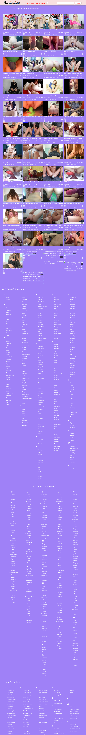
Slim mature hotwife (59, 708)
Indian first (41, 688)
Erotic (23, 371)
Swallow (72, 327)
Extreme (24, 380)
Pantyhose (57, 350)
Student (72, 323)
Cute (67, 77)
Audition (8, 288)
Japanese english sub (44, 698)
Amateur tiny (10, 659)
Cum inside (26, 677)
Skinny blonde (57, 703)
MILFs (56, 270)
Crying (24, 302)
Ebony (24, 364)
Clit (23, 277)
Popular (38, 3)
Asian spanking (11, 697)
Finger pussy (26, 731)
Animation (8, 270)
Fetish (57, 77)
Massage (56, 254)
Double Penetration (27, 354)
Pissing (56, 368)
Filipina (40, 270)
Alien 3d (9, 650)
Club (23, 282)
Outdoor (56, 335)
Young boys (73, 679)
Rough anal (57, 686)
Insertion (40, 384)
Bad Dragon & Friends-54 (50, 51)
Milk (55, 273)
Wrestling (72, 417)
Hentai (40, 353)
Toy (76, 99)
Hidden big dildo (43, 659)
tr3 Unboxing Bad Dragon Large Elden (73, 29)
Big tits (8, 321)
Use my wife (73, 650)
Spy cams (56, 726)
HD (39, 350)
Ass (12, 99)
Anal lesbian (10, 661)
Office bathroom (58, 658)
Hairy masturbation (43, 657)
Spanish (72, 300)
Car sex (24, 257)
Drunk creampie (27, 710)
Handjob (40, 346)
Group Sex (41, 333)
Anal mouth (10, 675)
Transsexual (73, 367)
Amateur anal (10, 652)
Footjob (40, 284)
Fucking (53, 186)
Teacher (72, 342)
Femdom (40, 264)
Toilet (71, 358)
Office (55, 323)
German (40, 310)
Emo (23, 369)
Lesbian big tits (42, 719)
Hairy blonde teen (43, 645)
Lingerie (56, 229)
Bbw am (9, 717)
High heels (41, 663)
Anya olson (10, 682)
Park (55, 352)
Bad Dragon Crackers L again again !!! (32, 116)
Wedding (72, 408)
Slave (71, 284)
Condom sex (25, 291)
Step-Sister (73, 277)
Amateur (6, 34)
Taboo (71, 338)
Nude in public (57, 650)
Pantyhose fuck (58, 664)
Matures (36, 121)
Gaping (8, 77)
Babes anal (10, 713)
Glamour (40, 317)
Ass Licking (9, 285)
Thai (71, 349)
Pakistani (56, 345)
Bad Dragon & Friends (28, 73)
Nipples (56, 306)
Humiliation (41, 371)
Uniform (72, 380)
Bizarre (8, 328)
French (40, 289)
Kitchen (40, 407)
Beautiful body (11, 726)
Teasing (72, 344)
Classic (24, 275)
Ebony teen (26, 719)
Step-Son (72, 298)
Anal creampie (11, 668)
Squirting (72, 314)
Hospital (40, 364)
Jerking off (41, 703)
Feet (39, 259)
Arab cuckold (10, 684)
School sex (57, 696)
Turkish (72, 369)
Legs (39, 427)
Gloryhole (40, 322)
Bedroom (8, 314)
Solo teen (56, 724)
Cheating (24, 270)
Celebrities (25, 266)
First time (40, 275)
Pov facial (56, 675)
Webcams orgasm (74, 671)
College (72, 229)
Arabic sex (10, 691)
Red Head (34, 99)
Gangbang (41, 304)
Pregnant (56, 375)
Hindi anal (41, 666)
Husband (40, 373)
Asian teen (10, 700)
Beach (8, 310)
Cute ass (25, 684)
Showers (72, 273)
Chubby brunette (27, 659)
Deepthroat (25, 338)
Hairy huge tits (42, 654)
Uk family (72, 645)
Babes (50, 77)
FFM (39, 268)
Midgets (56, 268)
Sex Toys (36, 55)
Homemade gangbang (42, 669)
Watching (72, 401)
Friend (32, 55)
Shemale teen (57, 701)
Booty (7, 339)
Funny (40, 295)
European (24, 375)
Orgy (55, 332)
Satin (71, 254)
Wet (71, 410)
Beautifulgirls (48, 186)
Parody (56, 354)
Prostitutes (57, 377)
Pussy (14, 55)
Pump (55, 381)
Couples (24, 295)
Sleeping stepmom (59, 705)
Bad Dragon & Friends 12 (70, 51)
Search (78, 3)
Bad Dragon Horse (48, 116)
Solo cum (56, 717)
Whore (72, 412)
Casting (24, 261)
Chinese (24, 273)
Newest (43, 3)
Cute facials (26, 686)
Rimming (56, 396)
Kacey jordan (42, 709)
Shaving (72, 268)
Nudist (56, 310)
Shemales (73, 270)
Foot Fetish (41, 282)
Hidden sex (41, 661)
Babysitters (9, 298)
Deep (23, 335)
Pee (55, 359)
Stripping (72, 320)
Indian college (42, 685)
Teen (71, 347)
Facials (40, 254)
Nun (55, 313)
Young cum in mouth (75, 684)
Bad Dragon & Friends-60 (9, 160)
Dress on (25, 708)
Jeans (39, 396)
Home (26, 3)
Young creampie (74, 681)
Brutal (7, 353)
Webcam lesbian (74, 666)
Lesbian (40, 429)
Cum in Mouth (26, 309)
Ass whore (10, 707)
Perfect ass (57, 666)
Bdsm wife (10, 722)
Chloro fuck (26, 657)
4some (8, 257)
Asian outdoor (11, 695)
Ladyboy (40, 417)
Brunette (15, 99)
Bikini (7, 323)
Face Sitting (41, 252)
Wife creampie (73, 673)
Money (56, 282)
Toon (71, 360)
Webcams (73, 406)
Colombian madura (28, 663)
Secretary (72, 259)
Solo (71, 295)
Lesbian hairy (42, 724)
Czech (24, 320)
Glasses (40, 319)
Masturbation (13, 77)
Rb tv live (56, 684)
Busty (7, 360)
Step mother (57, 728)
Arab (7, 274)
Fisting (29, 55)
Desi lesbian (26, 701)
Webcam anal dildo (75, 664)
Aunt (7, 290)
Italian (39, 388)
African (8, 263)
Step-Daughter (26, 333)
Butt (70, 229)
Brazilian (8, 344)
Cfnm (23, 268)
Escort (24, 373)
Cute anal (25, 682)
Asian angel (10, 693)
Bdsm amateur (11, 719)
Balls (7, 300)
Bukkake (8, 355)
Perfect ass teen (58, 669)
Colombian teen (27, 666)
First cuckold (26, 734)
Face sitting (26, 724)
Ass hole (8, 283)
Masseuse (57, 257)
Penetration (57, 361)
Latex (39, 420)
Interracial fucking (43, 692)
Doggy (24, 347)
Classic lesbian (27, 661)
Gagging (40, 301)
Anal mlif (9, 673)
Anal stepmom (11, 677)
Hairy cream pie (43, 648)
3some (8, 254)
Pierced (56, 365)
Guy (39, 335)
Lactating (40, 415)
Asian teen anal (11, 702)
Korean (40, 409)
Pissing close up (58, 673)
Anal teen (9, 679)
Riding (56, 394)
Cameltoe (24, 254)
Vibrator (72, 388)
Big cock (15, 34)
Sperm (72, 304)
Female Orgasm (42, 261)
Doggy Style (75, 142)
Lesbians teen (42, 733)
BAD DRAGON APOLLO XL (70, 95)
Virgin (71, 393)
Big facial (9, 733)
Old (55, 325)
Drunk (23, 356)
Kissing (40, 405)
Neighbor (56, 304)
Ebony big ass (26, 716)
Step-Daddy (25, 326)
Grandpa (40, 326)
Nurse (55, 315)
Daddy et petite (27, 694)
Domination (25, 351)
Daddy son (26, 697)
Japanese (40, 394)
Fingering (40, 273)
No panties (57, 648)
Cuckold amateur (27, 675)
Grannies (40, 329)
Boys (7, 341)
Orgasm (56, 330)
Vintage (72, 390)
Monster (56, 284)
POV (55, 372)
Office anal (57, 656)
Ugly (71, 378)
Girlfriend (40, 313)
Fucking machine (58, 186)
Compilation (25, 289)
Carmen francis (27, 648)
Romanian (57, 401)
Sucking (72, 325)
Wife (71, 415)
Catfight (24, 264)
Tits (71, 356)
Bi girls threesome (12, 728)
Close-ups (25, 279)
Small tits (72, 289)
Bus (7, 357)
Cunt (23, 316)
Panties (56, 347)
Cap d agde (26, 645)
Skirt (71, 282)
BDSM (8, 307)
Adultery (47, 121)
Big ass (13, 121)
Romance (56, 399)
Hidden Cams (41, 355)
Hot (39, 366)
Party (55, 356)
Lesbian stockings (43, 730)
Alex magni (10, 648)
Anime (8, 272)
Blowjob (55, 34)
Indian (39, 379)
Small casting (57, 710)
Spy (71, 309)
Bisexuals (8, 325)
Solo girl (56, 719)
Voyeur (72, 395)
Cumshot (24, 314)
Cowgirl (54, 164)
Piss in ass (57, 671)
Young (72, 423)
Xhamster (19, 32)
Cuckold (24, 304)
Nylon (55, 317)
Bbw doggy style (11, 715)
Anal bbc (9, 663)
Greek (39, 331)
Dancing (24, 329)
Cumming (24, 311)
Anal (6, 55)
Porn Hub (60, 75)
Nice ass (56, 645)
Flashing (40, 279)
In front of (41, 683)
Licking (40, 431)
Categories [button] (32, 3)
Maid (55, 252)
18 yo (7, 252)
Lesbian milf (42, 726)
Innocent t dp (42, 690)
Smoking (72, 291)
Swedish (72, 329)
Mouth (56, 291)
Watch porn (73, 662)
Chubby (78, 207)
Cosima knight (26, 670)
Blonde (35, 34)
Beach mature (11, 724)
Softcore (72, 293)
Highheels (41, 357)
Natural (56, 301)
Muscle (56, 293)
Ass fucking (9, 281)
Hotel (39, 369)
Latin (39, 422)
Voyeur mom (73, 656)
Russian (56, 406)
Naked (56, 299)
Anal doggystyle (11, 670)
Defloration (25, 340)
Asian (7, 276)
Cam (23, 252)
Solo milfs (56, 721)
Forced (40, 286)
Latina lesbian (42, 715)
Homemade (73, 77)
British (67, 229)
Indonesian (41, 381)
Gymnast (40, 338)
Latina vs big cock (43, 717)
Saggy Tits (73, 252)
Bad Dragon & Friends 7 (29, 51)
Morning (56, 286)
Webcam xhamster (74, 669)
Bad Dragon (26, 95)
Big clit (9, 731)
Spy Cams (73, 311)
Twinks (72, 372)
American (11, 34)
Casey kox (25, 652)
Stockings (72, 316)
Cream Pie (76, 34)
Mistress (56, 275)
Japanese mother (43, 700)
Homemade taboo (43, 670)
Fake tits (25, 729)
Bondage (8, 337)
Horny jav (41, 675)
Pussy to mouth (58, 678)
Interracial (40, 386)
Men (55, 264)
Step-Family (41, 257)
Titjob (71, 354)
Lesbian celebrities (43, 721)
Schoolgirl (72, 257)
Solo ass (56, 715)
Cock (23, 284)
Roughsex (57, 403)
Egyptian (24, 366)
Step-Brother (9, 348)
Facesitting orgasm (28, 727)
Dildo (12, 55)
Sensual (72, 261)
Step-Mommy (57, 279)
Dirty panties (26, 706)
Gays (39, 308)
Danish (24, 331)
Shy (71, 275)
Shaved (72, 266)
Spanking (72, 302)
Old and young (58, 328)
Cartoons (24, 259)
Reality (56, 390)
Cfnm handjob (26, 654)
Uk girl (71, 648)
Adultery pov (10, 645)
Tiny (71, 351)
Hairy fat (41, 650)
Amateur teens (11, 657)
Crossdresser (25, 300)
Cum (35, 164)
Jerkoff (40, 399)
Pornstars (56, 370)
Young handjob (73, 686)
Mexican (56, 266)
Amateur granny (11, 654)
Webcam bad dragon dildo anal (10, 51)
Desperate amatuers (28, 703)
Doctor (24, 344)
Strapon (72, 318)
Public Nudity (57, 379)
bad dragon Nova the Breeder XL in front (12, 73)
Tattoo (71, 340)
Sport (71, 307)
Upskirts (72, 382)
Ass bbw (9, 704)
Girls (55, 99)
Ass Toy (8, 55)
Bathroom (8, 303)
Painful (56, 343)
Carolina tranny (27, 650)
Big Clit (50, 164)
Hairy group (42, 652)
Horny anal (41, 673)
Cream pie (25, 673)
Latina (39, 424)
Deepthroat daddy (27, 699)
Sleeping (72, 286)
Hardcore (40, 348)
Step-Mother (57, 289)
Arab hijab (10, 688)
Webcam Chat (74, 403)
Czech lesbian (26, 688)
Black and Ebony (10, 330)
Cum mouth (26, 679)
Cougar (24, 293)
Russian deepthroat (59, 688)
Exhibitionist (25, 378)
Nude (55, 308)
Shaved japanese (58, 699)
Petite (55, 363)
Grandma (40, 324)
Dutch (23, 358)
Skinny (72, 279)
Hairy (39, 344)
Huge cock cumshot (44, 677)
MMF (55, 277)
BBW (50, 207)
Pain (55, 341)
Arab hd (9, 686)
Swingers (72, 332)
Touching (72, 363)
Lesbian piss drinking (44, 728)
